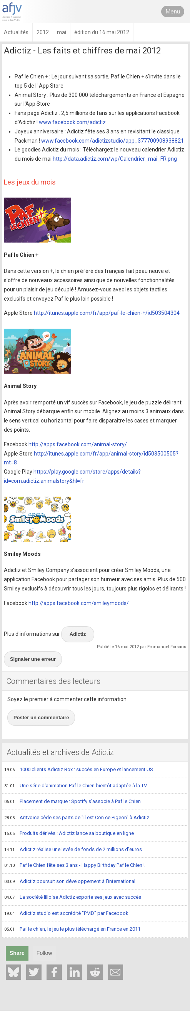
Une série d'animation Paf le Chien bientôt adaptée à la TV (75, 786)
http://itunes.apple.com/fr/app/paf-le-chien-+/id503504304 (107, 313)
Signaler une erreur (33, 659)
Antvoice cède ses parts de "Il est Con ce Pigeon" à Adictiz (76, 818)
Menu (173, 11)
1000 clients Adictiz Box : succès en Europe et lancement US (78, 770)
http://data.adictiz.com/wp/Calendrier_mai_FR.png (115, 159)
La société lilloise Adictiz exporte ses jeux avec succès (72, 897)
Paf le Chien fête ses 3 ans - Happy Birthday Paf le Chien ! (74, 866)
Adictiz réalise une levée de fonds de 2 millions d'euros (73, 850)
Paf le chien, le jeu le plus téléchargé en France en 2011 (72, 929)
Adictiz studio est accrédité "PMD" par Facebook (66, 914)
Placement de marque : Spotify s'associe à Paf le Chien (72, 802)
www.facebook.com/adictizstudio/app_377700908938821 (112, 141)
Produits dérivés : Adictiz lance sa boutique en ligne (69, 834)
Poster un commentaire (41, 717)
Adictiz (78, 634)
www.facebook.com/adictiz (72, 122)
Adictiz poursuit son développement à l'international (69, 882)
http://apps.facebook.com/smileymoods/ (78, 603)
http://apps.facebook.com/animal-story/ (77, 444)
